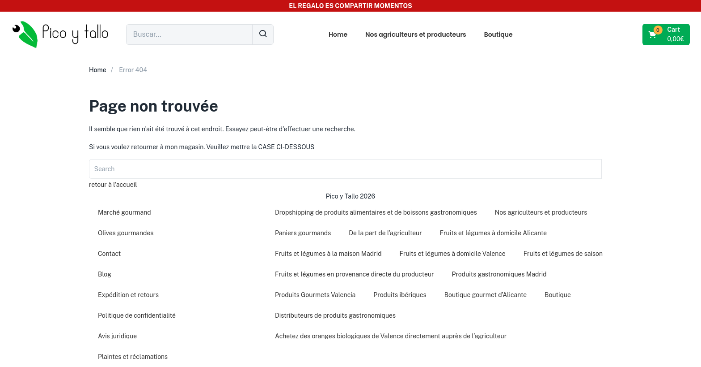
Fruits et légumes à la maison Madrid (328, 253)
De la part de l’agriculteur (385, 233)
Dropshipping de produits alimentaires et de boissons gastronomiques (376, 212)
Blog (104, 274)
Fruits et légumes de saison (563, 253)
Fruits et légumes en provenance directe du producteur (354, 274)
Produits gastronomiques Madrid (499, 274)
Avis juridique (117, 336)
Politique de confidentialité (137, 315)
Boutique (498, 34)
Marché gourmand (124, 212)
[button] (667, 34)
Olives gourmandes (125, 233)
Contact (109, 253)
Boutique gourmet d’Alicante (485, 294)
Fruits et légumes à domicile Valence (453, 253)
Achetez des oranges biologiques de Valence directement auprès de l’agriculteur (391, 336)
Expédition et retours (128, 294)
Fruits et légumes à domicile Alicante (493, 233)
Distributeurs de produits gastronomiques (335, 315)
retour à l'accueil (113, 184)
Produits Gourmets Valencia (315, 294)
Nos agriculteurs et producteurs (415, 34)
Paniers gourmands (303, 233)
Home (338, 34)
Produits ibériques (399, 294)
